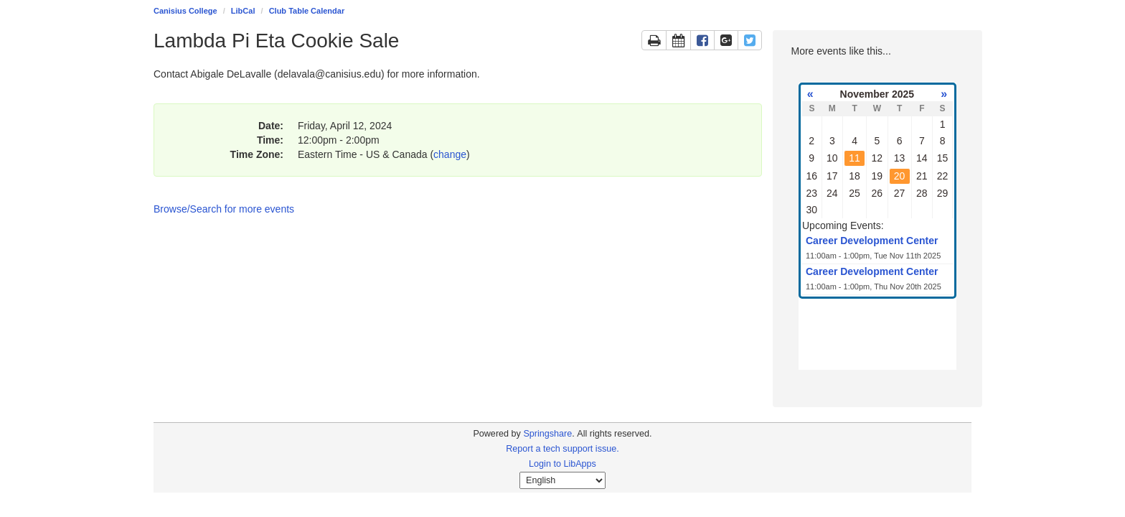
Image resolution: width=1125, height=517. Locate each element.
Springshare (547, 434)
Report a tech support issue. (562, 449)
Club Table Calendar (307, 10)
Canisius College (185, 10)
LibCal (243, 10)
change (449, 154)
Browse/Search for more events (224, 209)
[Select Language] (562, 480)
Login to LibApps (562, 464)
